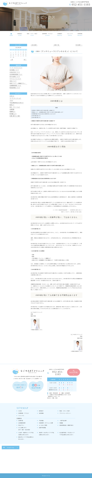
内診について (13, 81)
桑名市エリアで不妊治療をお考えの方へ (26, 438)
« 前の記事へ (34, 45)
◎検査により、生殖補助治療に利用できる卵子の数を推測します (47, 112)
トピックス (21, 415)
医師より (12, 105)
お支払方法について (15, 72)
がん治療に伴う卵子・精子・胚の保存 (24, 428)
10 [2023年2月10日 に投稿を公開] (20, 52)
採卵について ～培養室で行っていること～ (21, 83)
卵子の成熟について (15, 76)
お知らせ (12, 96)
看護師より (12, 111)
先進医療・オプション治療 (46, 423)
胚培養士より (13, 114)
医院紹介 (41, 411)
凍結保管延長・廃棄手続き (66, 425)
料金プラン (21, 425)
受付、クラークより (15, 107)
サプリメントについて (15, 79)
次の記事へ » (79, 45)
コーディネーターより (15, 98)
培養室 (61, 423)
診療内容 (20, 420)
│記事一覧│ (56, 45)
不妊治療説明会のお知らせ (17, 102)
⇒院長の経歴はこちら (36, 329)
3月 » (25, 59)
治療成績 (12, 109)
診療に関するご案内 (15, 116)
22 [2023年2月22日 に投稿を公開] (15, 55)
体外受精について (14, 70)
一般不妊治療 (62, 420)
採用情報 (41, 413)
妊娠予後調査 (42, 427)
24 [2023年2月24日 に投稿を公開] (20, 55)
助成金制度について (15, 87)
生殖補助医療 (21, 423)
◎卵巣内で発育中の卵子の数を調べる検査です (43, 110)
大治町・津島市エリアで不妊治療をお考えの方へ (26, 433)
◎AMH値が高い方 (35, 117)
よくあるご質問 (43, 425)
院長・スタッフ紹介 (64, 411)
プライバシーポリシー (65, 413)
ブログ (11, 100)
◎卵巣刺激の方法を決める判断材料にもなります (43, 114)
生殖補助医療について (15, 85)
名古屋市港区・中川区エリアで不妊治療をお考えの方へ (67, 433)
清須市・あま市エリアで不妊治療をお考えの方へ (46, 433)
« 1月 (11, 59)
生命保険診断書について (16, 74)
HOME (20, 411)
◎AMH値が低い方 (35, 115)
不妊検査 (41, 420)
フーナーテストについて (16, 67)
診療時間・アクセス (23, 413)
